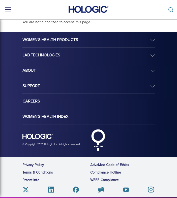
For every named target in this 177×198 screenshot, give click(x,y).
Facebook (76, 189)
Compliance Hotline (105, 172)
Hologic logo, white (37, 136)
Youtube (126, 189)
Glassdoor (101, 189)
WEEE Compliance (104, 180)
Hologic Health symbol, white (98, 140)
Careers (31, 101)
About (29, 70)
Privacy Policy (33, 165)
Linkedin (51, 189)
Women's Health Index (45, 116)
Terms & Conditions (37, 172)
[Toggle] (172, 9)
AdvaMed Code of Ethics (109, 165)
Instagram (151, 189)
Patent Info (30, 180)
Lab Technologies (41, 55)
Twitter (26, 189)
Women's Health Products (50, 39)
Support (31, 85)
